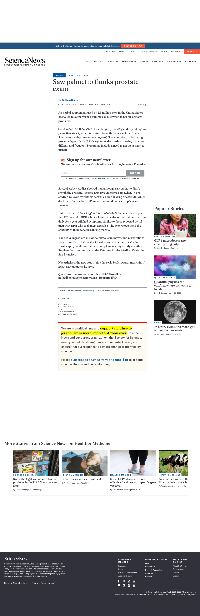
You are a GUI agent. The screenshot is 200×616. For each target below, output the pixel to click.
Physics (174, 61)
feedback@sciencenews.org (79, 278)
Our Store (167, 52)
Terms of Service (177, 594)
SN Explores (149, 52)
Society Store (178, 569)
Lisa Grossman (162, 334)
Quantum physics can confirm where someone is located (172, 286)
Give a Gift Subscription (127, 572)
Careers (176, 576)
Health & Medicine (78, 75)
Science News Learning (44, 583)
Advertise (149, 573)
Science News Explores (16, 583)
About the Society (180, 566)
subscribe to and (99, 360)
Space (190, 61)
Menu (123, 52)
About (134, 52)
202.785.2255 (163, 594)
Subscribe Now (133, 46)
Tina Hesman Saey (120, 489)
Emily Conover (162, 293)
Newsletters (150, 567)
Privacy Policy (104, 178)
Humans (129, 61)
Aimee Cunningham (23, 489)
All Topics (94, 61)
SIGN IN (179, 52)
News (59, 75)
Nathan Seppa (70, 100)
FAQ (147, 563)
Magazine (109, 52)
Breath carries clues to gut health (82, 479)
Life (144, 61)
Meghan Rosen (70, 483)
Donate (192, 51)
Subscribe (122, 566)
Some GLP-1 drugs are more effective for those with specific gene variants (133, 482)
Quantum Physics (164, 278)
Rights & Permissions (153, 570)
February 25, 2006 (94, 291)
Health (113, 61)
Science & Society (23, 475)
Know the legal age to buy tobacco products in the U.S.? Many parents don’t (35, 482)
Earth (157, 61)
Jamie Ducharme (163, 248)
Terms (94, 178)
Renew (120, 569)
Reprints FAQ (108, 278)
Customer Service (125, 576)
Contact (148, 577)
